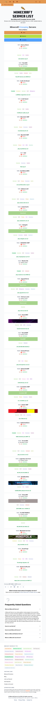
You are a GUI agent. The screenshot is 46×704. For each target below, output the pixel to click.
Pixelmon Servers (28, 665)
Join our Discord (8, 679)
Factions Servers (19, 659)
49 (17, 587)
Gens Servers (19, 665)
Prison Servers (27, 662)
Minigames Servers (19, 656)
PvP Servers (36, 648)
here (35, 692)
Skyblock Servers (28, 654)
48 (14, 587)
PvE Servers (28, 651)
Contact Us (29, 700)
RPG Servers (29, 656)
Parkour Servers (9, 662)
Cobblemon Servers (10, 667)
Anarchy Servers (29, 659)
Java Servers (8, 648)
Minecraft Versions (8, 674)
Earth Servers (18, 662)
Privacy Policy (21, 700)
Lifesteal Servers (9, 654)
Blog (5, 676)
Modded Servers (9, 659)
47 (11, 587)
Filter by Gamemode (7, 4)
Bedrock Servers (17, 648)
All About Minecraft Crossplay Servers (28, 592)
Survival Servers (27, 648)
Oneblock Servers (9, 665)
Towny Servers (18, 654)
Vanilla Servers (19, 651)
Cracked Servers (9, 656)
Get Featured (7, 681)
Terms (15, 700)
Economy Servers (9, 651)
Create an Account (8, 684)
